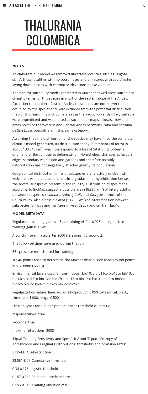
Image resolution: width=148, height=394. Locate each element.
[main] (53, 34)
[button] (4, 5)
